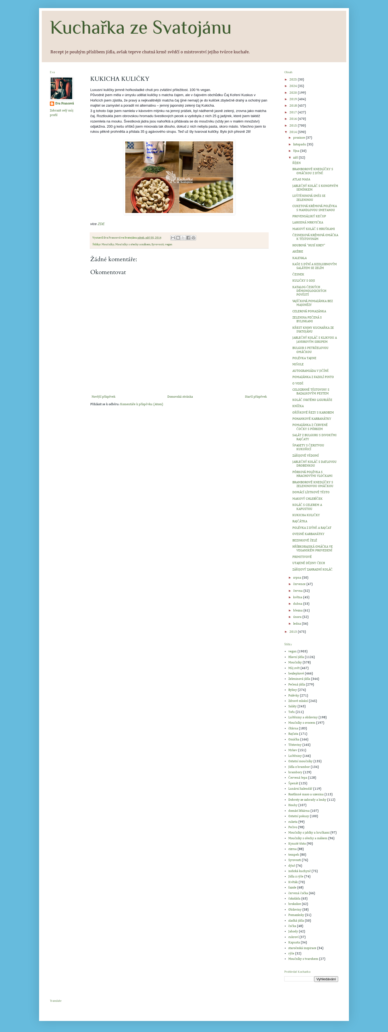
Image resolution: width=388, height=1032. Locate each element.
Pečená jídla (296, 684)
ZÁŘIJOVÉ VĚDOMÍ (305, 455)
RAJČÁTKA (299, 521)
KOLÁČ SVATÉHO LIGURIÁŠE (312, 400)
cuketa (292, 822)
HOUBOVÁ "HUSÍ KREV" (308, 245)
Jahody (293, 931)
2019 (293, 99)
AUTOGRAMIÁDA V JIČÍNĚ (310, 371)
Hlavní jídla (296, 657)
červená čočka (298, 893)
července (299, 584)
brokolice (294, 904)
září (296, 157)
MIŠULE (298, 364)
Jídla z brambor (299, 767)
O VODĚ (297, 383)
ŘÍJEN (296, 163)
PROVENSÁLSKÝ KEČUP (309, 216)
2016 (293, 119)
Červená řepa (297, 777)
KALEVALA (299, 258)
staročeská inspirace (302, 948)
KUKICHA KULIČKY (306, 515)
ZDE (101, 224)
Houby (292, 805)
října (296, 151)
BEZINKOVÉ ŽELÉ (304, 540)
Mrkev (292, 750)
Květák (293, 882)
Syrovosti (157, 244)
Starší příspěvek (256, 396)
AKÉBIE (297, 251)
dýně (291, 865)
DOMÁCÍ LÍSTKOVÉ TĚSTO (311, 492)
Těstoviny (295, 745)
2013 (293, 632)
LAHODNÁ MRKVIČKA (307, 222)
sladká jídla (296, 920)
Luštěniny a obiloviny (303, 717)
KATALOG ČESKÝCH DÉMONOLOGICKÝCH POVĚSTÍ (309, 291)
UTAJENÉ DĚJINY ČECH (308, 563)
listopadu (300, 144)
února (297, 617)
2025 (293, 79)
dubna (298, 604)
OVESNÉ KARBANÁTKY (308, 534)
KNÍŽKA (298, 406)
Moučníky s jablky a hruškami (309, 832)
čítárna (293, 728)
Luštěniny (295, 756)
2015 (293, 125)
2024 (293, 86)
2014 (293, 132)
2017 (293, 112)
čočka (292, 926)
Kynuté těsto (297, 843)
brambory (295, 772)
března (298, 610)
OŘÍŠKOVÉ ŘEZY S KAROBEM (313, 412)
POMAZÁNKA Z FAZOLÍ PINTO (313, 377)
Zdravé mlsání (298, 701)
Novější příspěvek (103, 396)
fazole (292, 887)
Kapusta (294, 942)
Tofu (291, 712)
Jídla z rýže (295, 876)
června (298, 591)
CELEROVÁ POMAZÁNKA (309, 311)
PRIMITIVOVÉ (302, 557)
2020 (293, 93)
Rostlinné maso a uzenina (306, 794)
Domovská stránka (180, 396)
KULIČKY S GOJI (303, 280)
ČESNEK (298, 274)
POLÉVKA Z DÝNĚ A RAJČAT (311, 528)
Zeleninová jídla (299, 679)
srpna (297, 577)
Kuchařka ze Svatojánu (140, 27)
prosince (299, 137)
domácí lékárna (299, 811)
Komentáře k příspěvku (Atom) (141, 404)
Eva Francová (64, 103)
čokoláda (294, 898)
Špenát (293, 783)
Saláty (292, 706)
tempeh (293, 854)
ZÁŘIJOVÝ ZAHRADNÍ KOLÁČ (312, 569)
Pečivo (292, 827)
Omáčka (293, 739)
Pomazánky (296, 915)
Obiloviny (295, 909)
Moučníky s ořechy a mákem (132, 244)
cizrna (292, 849)
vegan (168, 244)
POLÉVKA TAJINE (304, 358)
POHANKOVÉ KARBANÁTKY (311, 419)
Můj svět (294, 668)
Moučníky (108, 244)
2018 (293, 105)
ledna (297, 623)
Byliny (292, 690)
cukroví (293, 937)
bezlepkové (296, 673)
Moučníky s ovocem (301, 723)
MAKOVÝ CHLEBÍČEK (307, 499)
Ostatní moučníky (300, 761)
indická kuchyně (299, 871)
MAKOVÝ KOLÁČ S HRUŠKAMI (313, 229)
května (298, 597)
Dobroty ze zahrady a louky (307, 800)
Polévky (293, 695)
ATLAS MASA (301, 179)
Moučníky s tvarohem (303, 959)
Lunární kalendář (300, 788)
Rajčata (293, 734)
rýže (291, 953)
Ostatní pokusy (298, 816)
